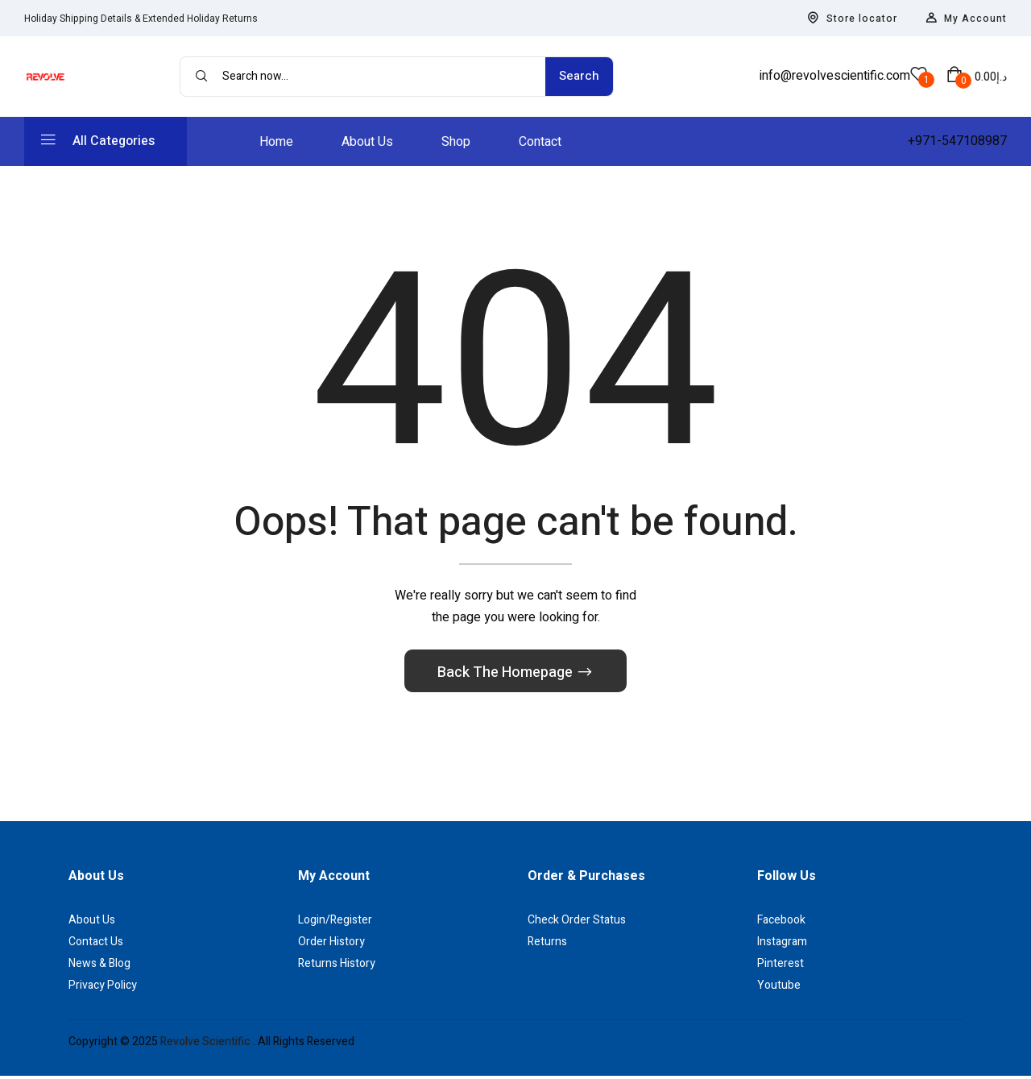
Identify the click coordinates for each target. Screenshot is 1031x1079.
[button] (976, 76)
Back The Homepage (506, 676)
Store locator (852, 18)
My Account (966, 18)
